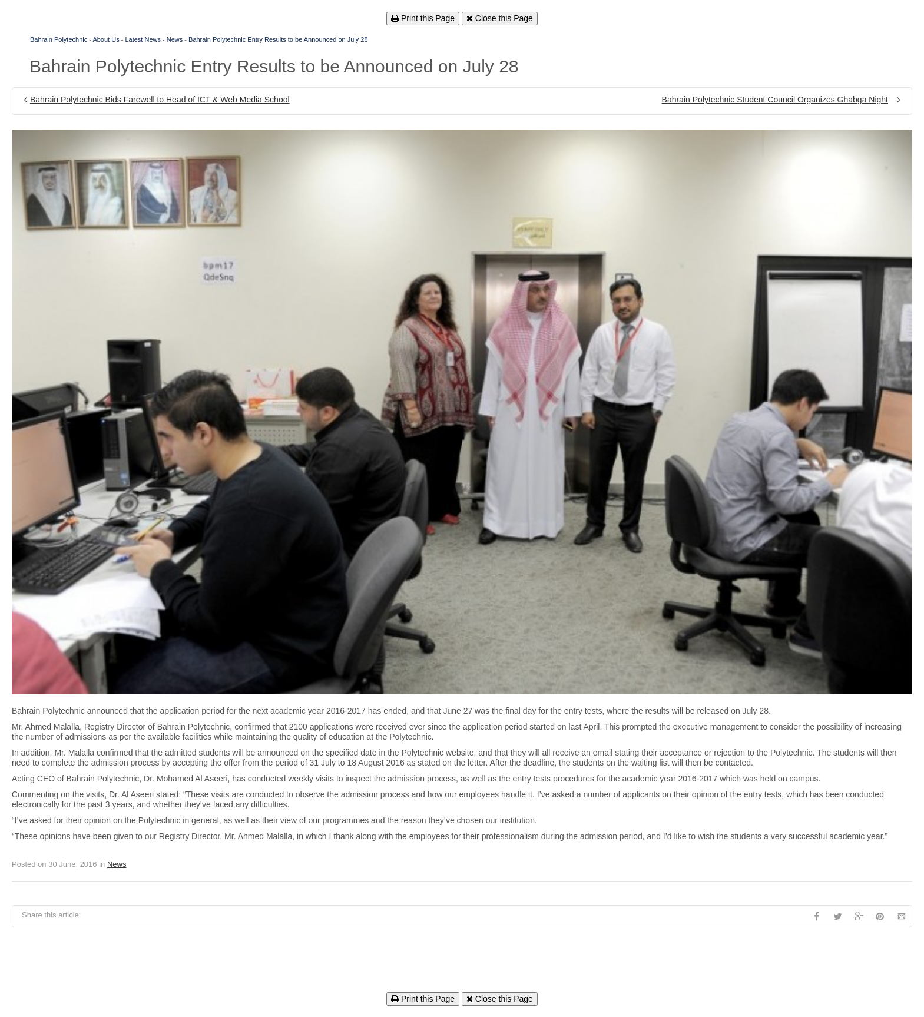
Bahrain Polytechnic (58, 39)
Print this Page (423, 18)
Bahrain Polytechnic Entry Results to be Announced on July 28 (278, 39)
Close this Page (499, 18)
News (175, 39)
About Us (105, 39)
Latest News (143, 39)
